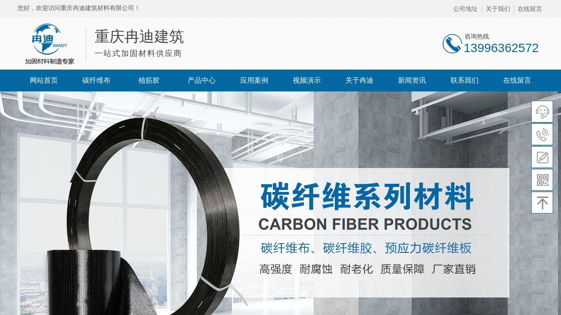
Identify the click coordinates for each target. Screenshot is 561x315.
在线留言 (517, 80)
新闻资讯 (412, 80)
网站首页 (44, 80)
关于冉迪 (359, 80)
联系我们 (465, 80)
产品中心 (202, 80)
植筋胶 (149, 80)
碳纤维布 (96, 80)
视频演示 (307, 80)
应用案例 (254, 80)
